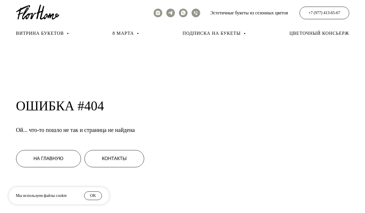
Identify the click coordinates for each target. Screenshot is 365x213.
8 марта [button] (124, 33)
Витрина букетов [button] (40, 33)
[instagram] (158, 13)
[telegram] (170, 13)
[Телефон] (196, 13)
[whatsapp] (183, 13)
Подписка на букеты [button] (212, 33)
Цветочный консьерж (319, 33)
